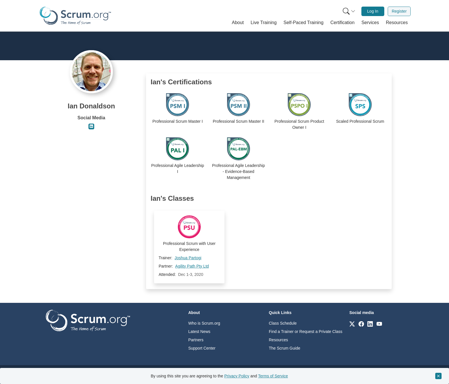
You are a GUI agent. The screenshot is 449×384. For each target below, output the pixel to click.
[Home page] (75, 16)
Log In (372, 11)
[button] (238, 22)
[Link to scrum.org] (352, 323)
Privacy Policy (236, 376)
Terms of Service (273, 376)
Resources (278, 340)
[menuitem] (348, 11)
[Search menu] (349, 11)
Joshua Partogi (188, 258)
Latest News (199, 331)
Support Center (202, 348)
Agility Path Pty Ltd (192, 266)
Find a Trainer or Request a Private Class (305, 331)
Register (399, 11)
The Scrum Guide (284, 348)
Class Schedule (283, 323)
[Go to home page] (88, 320)
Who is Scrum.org (204, 323)
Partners (196, 340)
